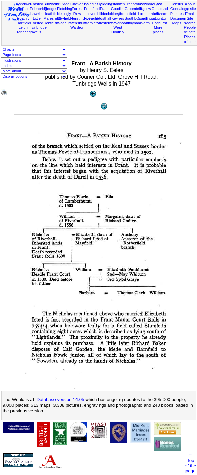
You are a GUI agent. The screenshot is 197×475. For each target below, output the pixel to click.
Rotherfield (93, 18)
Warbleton (92, 23)
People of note (190, 29)
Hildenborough (109, 13)
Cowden (118, 4)
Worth (145, 23)
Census (176, 4)
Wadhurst (65, 23)
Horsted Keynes (117, 15)
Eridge (50, 9)
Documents (179, 18)
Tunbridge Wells (38, 29)
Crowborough (149, 4)
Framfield (92, 9)
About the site (190, 6)
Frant (104, 9)
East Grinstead (160, 6)
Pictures (177, 13)
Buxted (64, 4)
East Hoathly (23, 15)
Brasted (36, 4)
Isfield (131, 13)
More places (158, 29)
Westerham (107, 23)
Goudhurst (120, 9)
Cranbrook (133, 4)
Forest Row (77, 11)
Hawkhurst (38, 13)
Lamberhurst (148, 13)
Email (190, 13)
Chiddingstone (109, 4)
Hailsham (159, 13)
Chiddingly (93, 4)
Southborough (136, 18)
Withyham (133, 23)
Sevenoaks (120, 23)
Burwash (50, 4)
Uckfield (50, 23)
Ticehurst (159, 23)
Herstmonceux (82, 18)
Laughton (159, 18)
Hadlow (144, 9)
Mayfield (64, 18)
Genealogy (179, 9)
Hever (91, 13)
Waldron (77, 27)
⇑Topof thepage (190, 463)
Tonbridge (24, 32)
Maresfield (52, 18)
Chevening (79, 4)
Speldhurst (147, 18)
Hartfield (23, 23)
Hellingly (64, 13)
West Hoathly (117, 29)
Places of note (190, 39)
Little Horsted (36, 20)
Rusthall (104, 18)
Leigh (23, 27)
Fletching (64, 9)
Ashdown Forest (24, 6)
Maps (176, 23)
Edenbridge (39, 9)
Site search (189, 20)
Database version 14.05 (60, 399)
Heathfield (51, 13)
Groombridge (136, 9)
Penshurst (78, 23)
